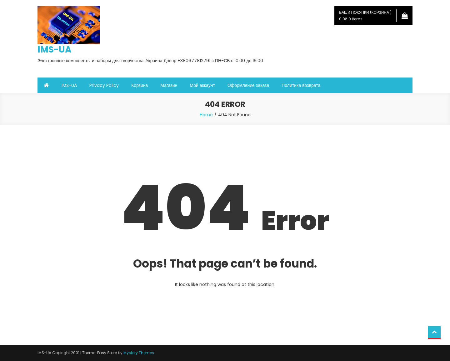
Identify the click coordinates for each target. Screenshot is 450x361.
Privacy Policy (104, 85)
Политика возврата (301, 85)
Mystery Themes (138, 352)
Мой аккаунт (202, 85)
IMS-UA (55, 49)
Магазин (168, 85)
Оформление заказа (248, 85)
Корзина (139, 85)
